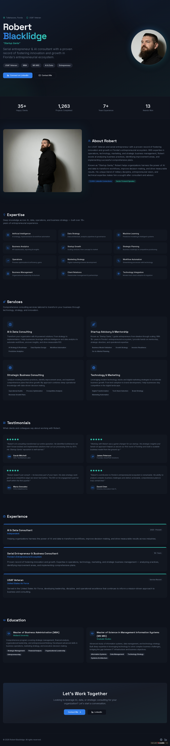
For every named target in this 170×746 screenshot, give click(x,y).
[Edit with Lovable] (157, 742)
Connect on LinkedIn (17, 75)
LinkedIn (96, 712)
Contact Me (45, 75)
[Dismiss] (166, 742)
